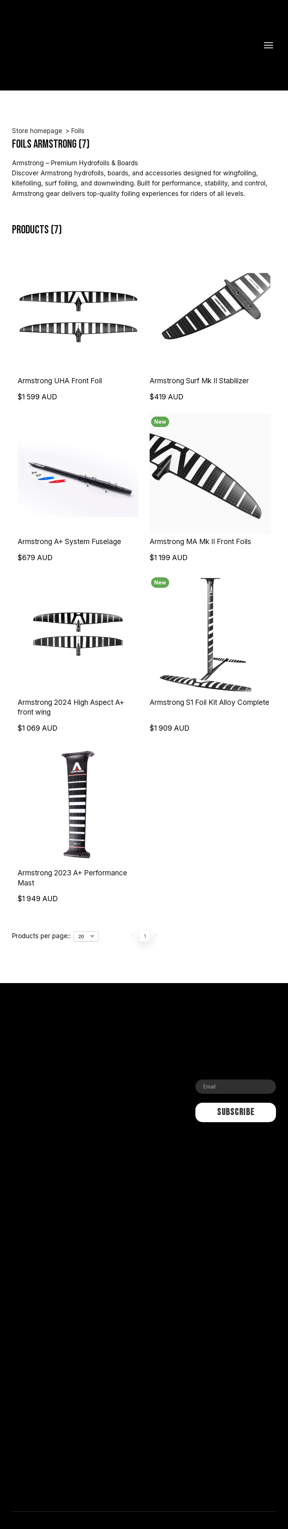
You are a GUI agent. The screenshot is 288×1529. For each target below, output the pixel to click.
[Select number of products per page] (86, 936)
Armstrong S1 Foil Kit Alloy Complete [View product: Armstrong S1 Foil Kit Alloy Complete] (209, 702)
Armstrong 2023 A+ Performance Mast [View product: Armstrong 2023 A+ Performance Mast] (72, 878)
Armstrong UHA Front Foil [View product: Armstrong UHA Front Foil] (60, 381)
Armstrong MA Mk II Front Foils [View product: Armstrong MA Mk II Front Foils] (200, 541)
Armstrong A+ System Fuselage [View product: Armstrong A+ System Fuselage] (69, 541)
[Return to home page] (136, 45)
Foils (77, 131)
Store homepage (37, 131)
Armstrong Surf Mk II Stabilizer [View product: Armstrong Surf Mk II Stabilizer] (199, 381)
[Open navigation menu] (268, 45)
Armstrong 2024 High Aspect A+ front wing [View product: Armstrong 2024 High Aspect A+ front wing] (71, 707)
